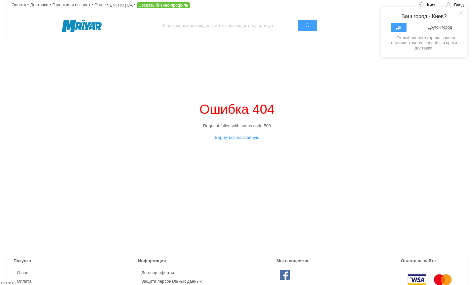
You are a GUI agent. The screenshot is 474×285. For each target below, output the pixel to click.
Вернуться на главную (237, 137)
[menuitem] (427, 5)
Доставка (40, 4)
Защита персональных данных (171, 281)
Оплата (19, 4)
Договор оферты (157, 272)
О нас (100, 4)
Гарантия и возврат (72, 4)
